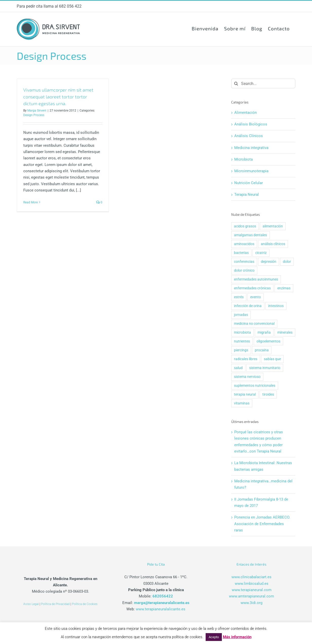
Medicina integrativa (251, 147)
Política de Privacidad (55, 604)
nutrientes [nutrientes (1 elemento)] (242, 341)
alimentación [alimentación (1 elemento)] (273, 226)
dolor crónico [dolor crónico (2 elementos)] (244, 270)
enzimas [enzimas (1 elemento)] (283, 288)
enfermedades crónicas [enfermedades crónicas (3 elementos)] (252, 288)
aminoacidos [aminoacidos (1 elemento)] (244, 244)
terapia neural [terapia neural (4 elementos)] (245, 394)
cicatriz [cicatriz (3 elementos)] (261, 253)
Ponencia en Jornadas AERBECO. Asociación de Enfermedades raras (262, 523)
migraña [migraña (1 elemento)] (264, 332)
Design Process (33, 115)
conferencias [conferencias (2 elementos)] (244, 262)
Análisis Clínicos (248, 136)
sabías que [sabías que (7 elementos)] (272, 359)
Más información (237, 637)
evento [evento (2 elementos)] (255, 297)
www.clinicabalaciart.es (251, 577)
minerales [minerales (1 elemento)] (284, 332)
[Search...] (263, 83)
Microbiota (243, 159)
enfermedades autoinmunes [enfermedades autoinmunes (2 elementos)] (256, 279)
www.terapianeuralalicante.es (160, 609)
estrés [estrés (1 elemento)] (239, 297)
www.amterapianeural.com (251, 596)
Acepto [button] (214, 637)
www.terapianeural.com (251, 590)
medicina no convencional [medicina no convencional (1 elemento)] (254, 323)
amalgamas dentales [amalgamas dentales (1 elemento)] (250, 235)
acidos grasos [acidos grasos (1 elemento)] (245, 226)
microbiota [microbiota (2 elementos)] (242, 332)
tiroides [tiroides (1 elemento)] (268, 394)
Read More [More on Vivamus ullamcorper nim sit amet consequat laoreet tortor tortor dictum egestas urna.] (30, 202)
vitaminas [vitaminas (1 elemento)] (241, 403)
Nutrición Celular (248, 183)
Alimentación (245, 112)
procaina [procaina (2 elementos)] (262, 350)
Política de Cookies (84, 604)
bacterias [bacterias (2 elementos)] (241, 253)
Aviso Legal (31, 604)
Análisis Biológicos (250, 124)
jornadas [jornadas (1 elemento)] (241, 315)
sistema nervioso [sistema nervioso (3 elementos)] (247, 377)
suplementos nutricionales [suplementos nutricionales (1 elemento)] (254, 385)
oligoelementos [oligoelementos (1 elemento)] (268, 341)
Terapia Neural (246, 194)
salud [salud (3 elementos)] (238, 368)
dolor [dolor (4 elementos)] (287, 262)
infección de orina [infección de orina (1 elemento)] (248, 306)
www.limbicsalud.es (251, 583)
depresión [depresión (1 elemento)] (268, 262)
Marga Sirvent (36, 110)
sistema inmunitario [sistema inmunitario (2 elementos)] (264, 368)
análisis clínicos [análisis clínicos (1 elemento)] (273, 244)
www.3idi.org (251, 602)
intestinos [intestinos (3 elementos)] (276, 306)
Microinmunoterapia (251, 171)
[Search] (236, 83)
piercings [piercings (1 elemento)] (241, 350)
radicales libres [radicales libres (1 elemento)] (245, 359)
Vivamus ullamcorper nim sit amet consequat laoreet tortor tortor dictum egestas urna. (58, 96)
